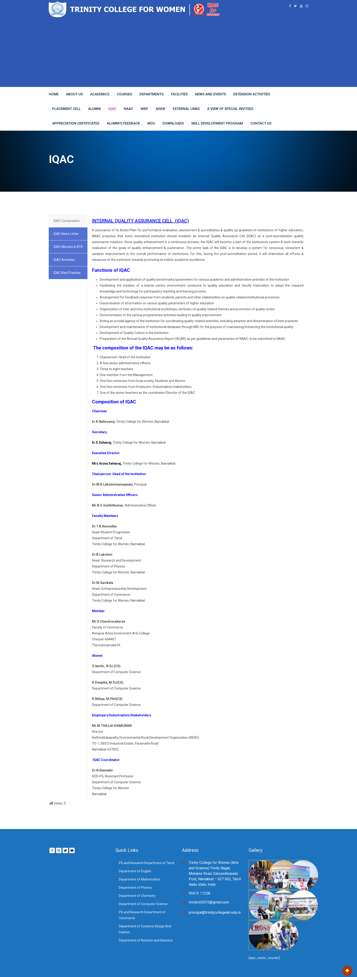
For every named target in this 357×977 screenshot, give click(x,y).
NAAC (128, 109)
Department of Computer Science (143, 904)
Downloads (173, 123)
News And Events (210, 94)
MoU (151, 123)
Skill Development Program (217, 123)
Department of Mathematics (139, 879)
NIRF (144, 109)
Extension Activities (251, 94)
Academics (99, 94)
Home (54, 94)
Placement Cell (66, 109)
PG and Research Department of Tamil (146, 863)
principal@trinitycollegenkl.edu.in (215, 912)
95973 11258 (199, 893)
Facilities (179, 94)
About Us (74, 94)
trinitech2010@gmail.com (209, 902)
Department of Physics (135, 887)
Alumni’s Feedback (123, 123)
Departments (151, 94)
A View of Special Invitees (230, 109)
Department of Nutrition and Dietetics (146, 940)
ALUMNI (94, 109)
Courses (124, 94)
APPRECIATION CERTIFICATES (75, 123)
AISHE (160, 109)
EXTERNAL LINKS (186, 109)
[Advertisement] (178, 51)
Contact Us (260, 123)
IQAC (112, 109)
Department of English (135, 871)
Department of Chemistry (137, 896)
